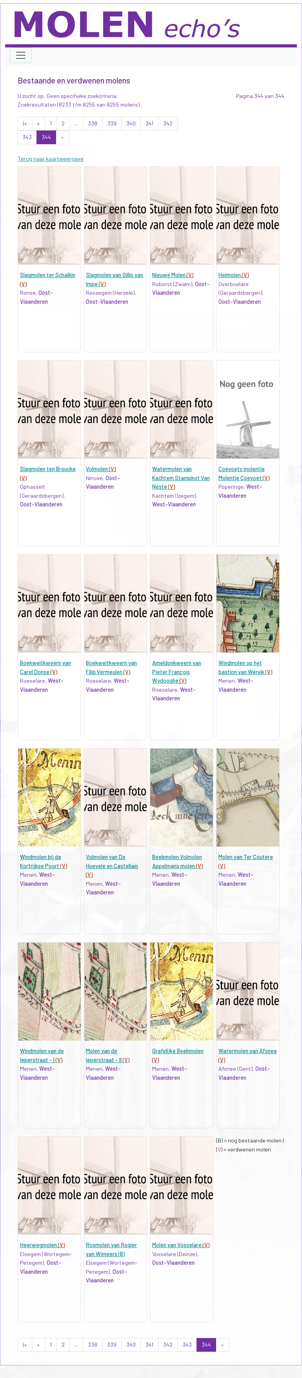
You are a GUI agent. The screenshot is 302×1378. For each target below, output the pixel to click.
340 (131, 123)
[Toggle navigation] (21, 55)
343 (27, 137)
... (76, 123)
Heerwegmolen (42, 1245)
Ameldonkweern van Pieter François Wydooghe (176, 672)
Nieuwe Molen (172, 275)
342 (168, 123)
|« (25, 123)
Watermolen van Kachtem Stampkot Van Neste (181, 478)
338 (92, 123)
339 (111, 123)
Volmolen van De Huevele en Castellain (112, 866)
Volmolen (101, 469)
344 (46, 137)
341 (149, 123)
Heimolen (233, 275)
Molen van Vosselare (180, 1245)
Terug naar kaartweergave (51, 158)
